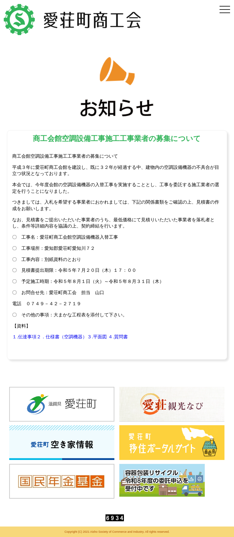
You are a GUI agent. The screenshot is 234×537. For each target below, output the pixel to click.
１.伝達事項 (24, 336)
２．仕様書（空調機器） (61, 336)
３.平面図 (97, 336)
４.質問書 (118, 336)
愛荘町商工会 (73, 19)
